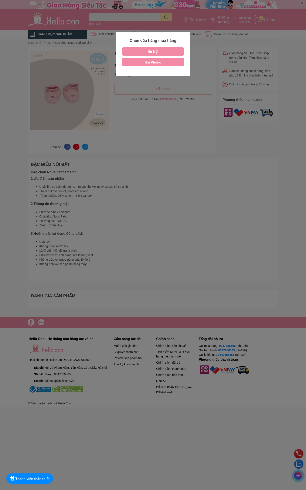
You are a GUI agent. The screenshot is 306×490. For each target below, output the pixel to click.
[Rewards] (29, 478)
